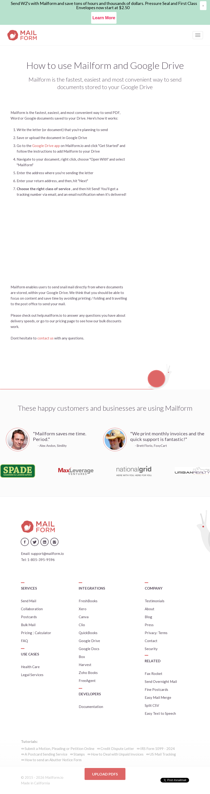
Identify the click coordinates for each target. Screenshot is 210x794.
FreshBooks (88, 601)
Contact (151, 641)
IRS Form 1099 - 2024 (157, 748)
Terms (162, 633)
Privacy (151, 633)
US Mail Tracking (163, 754)
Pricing (26, 633)
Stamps (79, 754)
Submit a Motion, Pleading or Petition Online (59, 748)
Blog (148, 617)
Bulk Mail (28, 625)
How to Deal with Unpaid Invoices (117, 754)
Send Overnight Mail (161, 681)
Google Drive (89, 641)
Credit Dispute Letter (117, 748)
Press (149, 625)
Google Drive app (46, 145)
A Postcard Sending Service (46, 754)
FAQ (24, 641)
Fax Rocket (153, 673)
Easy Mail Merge (158, 697)
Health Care (30, 667)
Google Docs (89, 649)
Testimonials (154, 601)
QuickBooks (88, 633)
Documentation (91, 706)
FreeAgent (87, 680)
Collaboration (32, 609)
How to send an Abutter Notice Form (53, 760)
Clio (82, 625)
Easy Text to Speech (160, 713)
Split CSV (152, 705)
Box (82, 657)
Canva (84, 617)
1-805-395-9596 (41, 559)
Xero (82, 609)
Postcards (29, 617)
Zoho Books (88, 672)
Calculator (43, 633)
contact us (45, 338)
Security (151, 649)
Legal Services (32, 675)
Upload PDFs (105, 774)
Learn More (103, 17)
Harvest (85, 664)
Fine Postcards (156, 689)
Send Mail (28, 601)
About (149, 609)
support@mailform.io (47, 553)
